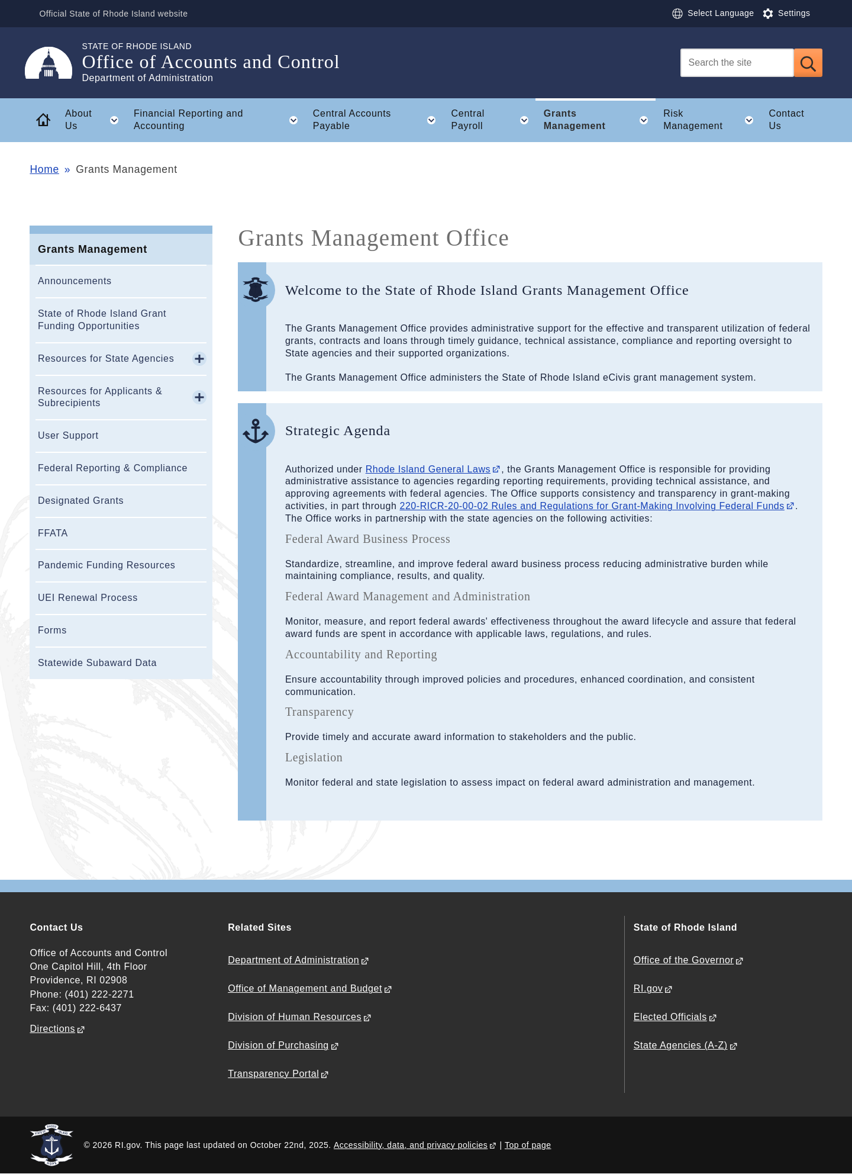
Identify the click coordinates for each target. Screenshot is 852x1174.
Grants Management (92, 249)
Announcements (75, 281)
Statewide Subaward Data (97, 663)
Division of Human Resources (295, 1017)
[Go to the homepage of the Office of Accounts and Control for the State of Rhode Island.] (56, 62)
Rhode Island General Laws (428, 469)
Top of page (528, 1145)
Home (44, 169)
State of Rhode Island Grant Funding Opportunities (102, 319)
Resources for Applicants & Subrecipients (100, 397)
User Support (68, 435)
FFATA (53, 533)
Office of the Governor (684, 960)
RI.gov (648, 988)
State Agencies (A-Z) (681, 1045)
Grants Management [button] (600, 120)
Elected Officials (670, 1017)
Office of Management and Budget (305, 988)
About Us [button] (95, 120)
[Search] (737, 63)
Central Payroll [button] (493, 120)
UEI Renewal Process (88, 598)
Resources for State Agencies (106, 358)
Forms (52, 630)
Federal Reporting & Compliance (113, 468)
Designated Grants (81, 501)
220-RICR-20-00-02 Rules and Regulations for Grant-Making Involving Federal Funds (591, 506)
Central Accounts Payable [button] (378, 120)
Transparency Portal (273, 1074)
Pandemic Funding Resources (107, 565)
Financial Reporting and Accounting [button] (219, 120)
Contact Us (786, 119)
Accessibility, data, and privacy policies (411, 1145)
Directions (52, 1029)
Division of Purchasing (278, 1045)
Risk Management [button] (712, 120)
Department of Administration (293, 960)
